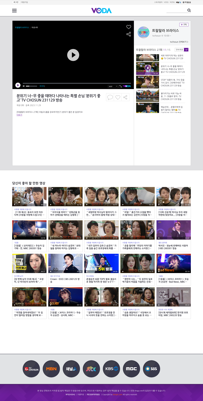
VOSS (166, 2)
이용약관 (81, 394)
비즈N (172, 2)
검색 (189, 10)
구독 (183, 24)
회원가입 (24, 2)
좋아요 (118, 97)
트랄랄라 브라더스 (165, 30)
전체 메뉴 (14, 10)
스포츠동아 (158, 2)
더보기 (19, 115)
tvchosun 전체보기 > (179, 42)
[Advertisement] (73, 128)
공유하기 (125, 97)
